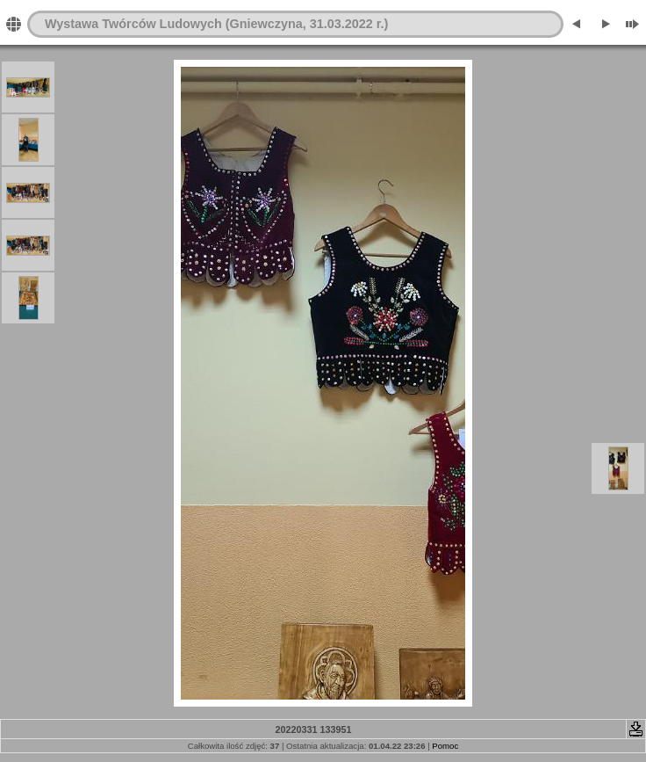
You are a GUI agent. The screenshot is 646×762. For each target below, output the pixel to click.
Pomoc (445, 746)
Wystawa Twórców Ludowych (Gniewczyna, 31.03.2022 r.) (216, 24)
